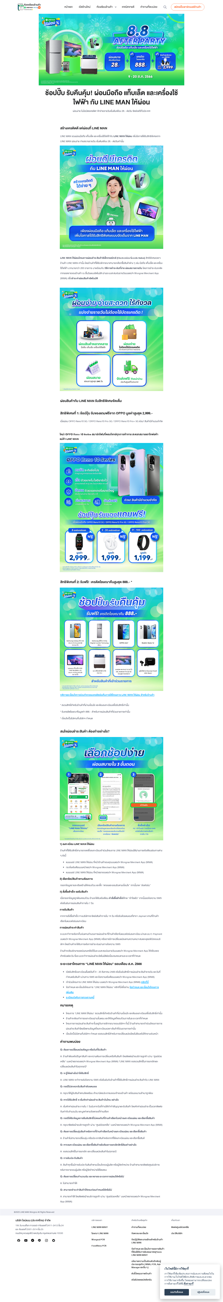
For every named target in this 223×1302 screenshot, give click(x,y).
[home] (29, 7)
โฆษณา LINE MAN (100, 1233)
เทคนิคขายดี (128, 7)
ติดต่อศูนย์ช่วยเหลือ (180, 1227)
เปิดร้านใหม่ (84, 7)
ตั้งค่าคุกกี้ (188, 1284)
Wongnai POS (98, 1240)
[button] (106, 7)
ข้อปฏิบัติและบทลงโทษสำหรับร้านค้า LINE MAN (147, 1241)
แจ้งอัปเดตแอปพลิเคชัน (141, 1280)
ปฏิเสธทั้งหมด (203, 1292)
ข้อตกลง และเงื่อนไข (139, 1233)
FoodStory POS (99, 1246)
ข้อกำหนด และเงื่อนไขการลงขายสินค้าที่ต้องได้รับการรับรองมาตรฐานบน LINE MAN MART (147, 1252)
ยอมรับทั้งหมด (176, 1292)
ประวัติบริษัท (176, 1233)
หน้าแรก (68, 7)
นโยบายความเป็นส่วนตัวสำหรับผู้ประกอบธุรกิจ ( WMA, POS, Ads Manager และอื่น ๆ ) (146, 1264)
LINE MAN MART (100, 1227)
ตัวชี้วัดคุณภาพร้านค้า (141, 1274)
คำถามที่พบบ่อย (148, 7)
